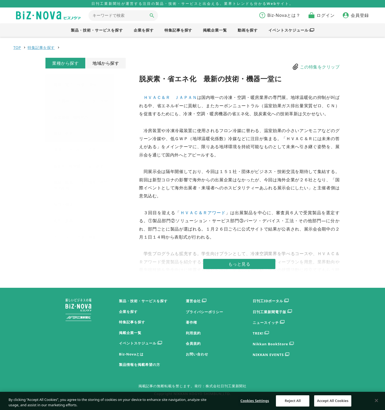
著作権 (191, 322)
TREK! (261, 333)
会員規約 (193, 343)
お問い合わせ (197, 354)
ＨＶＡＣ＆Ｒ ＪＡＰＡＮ (170, 97)
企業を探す (128, 311)
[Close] (376, 403)
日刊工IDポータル (271, 301)
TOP (17, 47)
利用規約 (193, 333)
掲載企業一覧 (130, 332)
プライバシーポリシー (204, 311)
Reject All (293, 403)
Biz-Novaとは (131, 354)
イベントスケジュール (140, 343)
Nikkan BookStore (273, 344)
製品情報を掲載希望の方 (139, 364)
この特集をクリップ (320, 67)
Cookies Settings (254, 403)
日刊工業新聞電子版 (272, 312)
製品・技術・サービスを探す (143, 300)
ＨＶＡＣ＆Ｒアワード (203, 213)
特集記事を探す (41, 47)
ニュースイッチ (268, 322)
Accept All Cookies (333, 403)
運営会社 (196, 301)
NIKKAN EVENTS (271, 354)
